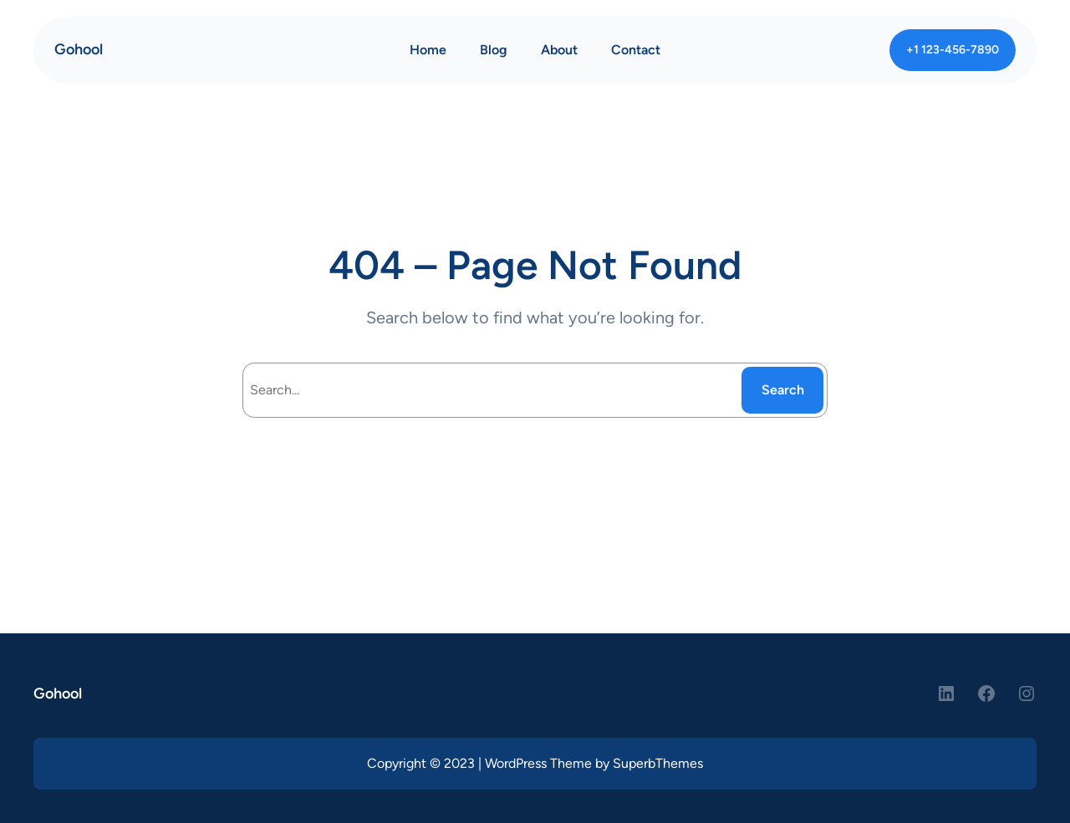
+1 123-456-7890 (952, 50)
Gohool (78, 49)
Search (783, 390)
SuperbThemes (658, 763)
